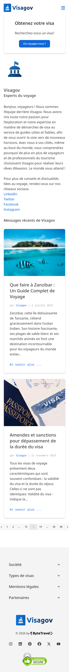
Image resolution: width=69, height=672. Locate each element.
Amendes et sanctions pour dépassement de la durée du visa (33, 441)
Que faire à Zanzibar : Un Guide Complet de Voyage (32, 290)
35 (54, 526)
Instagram (12, 209)
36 (61, 526)
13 (26, 526)
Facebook (11, 204)
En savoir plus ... (26, 364)
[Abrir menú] (63, 8)
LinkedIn (10, 194)
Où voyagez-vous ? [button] (34, 43)
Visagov (21, 305)
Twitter (9, 199)
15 (40, 526)
